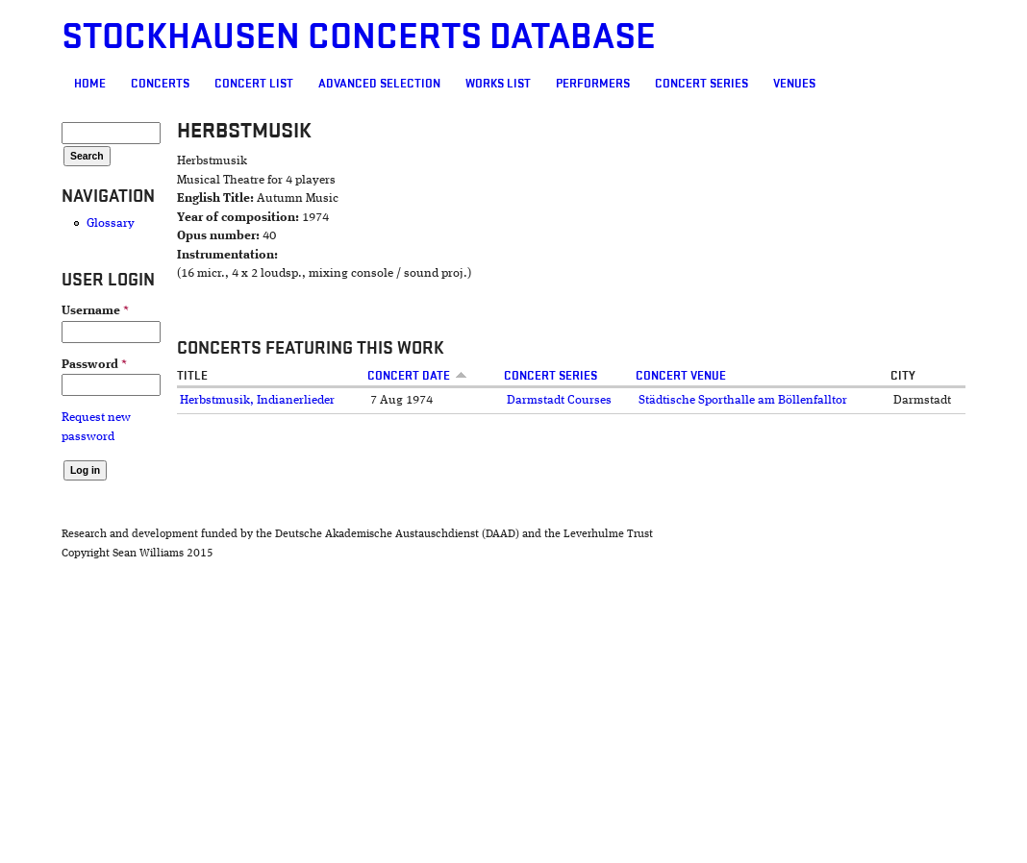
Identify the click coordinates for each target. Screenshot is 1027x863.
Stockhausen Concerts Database (359, 37)
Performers (593, 83)
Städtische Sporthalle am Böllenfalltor (743, 400)
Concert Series (701, 83)
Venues (794, 83)
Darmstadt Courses (559, 400)
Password (94, 364)
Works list (498, 83)
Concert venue (681, 375)
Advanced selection (379, 83)
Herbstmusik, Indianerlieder (257, 400)
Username (95, 311)
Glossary (111, 223)
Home (90, 83)
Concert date (417, 375)
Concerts (160, 83)
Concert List (253, 83)
